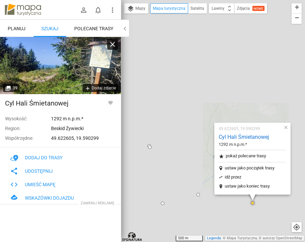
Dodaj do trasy (36, 158)
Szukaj (49, 28)
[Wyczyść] (112, 44)
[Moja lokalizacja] (297, 227)
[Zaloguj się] (83, 10)
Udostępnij (31, 171)
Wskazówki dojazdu (42, 198)
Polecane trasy (93, 28)
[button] (123, 121)
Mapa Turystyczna (242, 238)
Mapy (136, 8)
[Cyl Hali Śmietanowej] (60, 65)
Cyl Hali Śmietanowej (204, 55)
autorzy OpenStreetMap (282, 238)
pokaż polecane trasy (202, 74)
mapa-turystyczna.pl (23, 9)
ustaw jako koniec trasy (207, 104)
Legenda (214, 238)
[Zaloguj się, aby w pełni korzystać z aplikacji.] (110, 102)
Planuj (17, 28)
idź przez (193, 94)
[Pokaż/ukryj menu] (112, 10)
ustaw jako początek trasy (210, 85)
